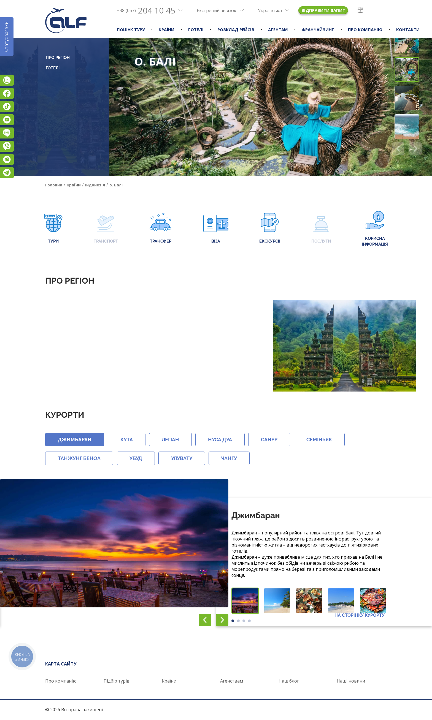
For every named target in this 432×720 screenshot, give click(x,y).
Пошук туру (131, 29)
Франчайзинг (318, 29)
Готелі (196, 29)
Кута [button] (126, 439)
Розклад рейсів (235, 29)
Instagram (7, 80)
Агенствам (231, 681)
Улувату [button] (181, 458)
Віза (215, 229)
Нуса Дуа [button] (220, 439)
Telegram (7, 172)
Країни (166, 29)
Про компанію (365, 29)
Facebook (7, 93)
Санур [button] (269, 439)
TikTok (7, 106)
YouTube (7, 119)
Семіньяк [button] (319, 439)
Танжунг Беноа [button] (79, 458)
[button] (415, 148)
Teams (7, 159)
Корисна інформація (375, 229)
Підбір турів (116, 681)
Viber (7, 146)
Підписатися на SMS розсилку (7, 132)
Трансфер (160, 229)
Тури (53, 229)
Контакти (408, 29)
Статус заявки (6, 36)
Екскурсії (269, 229)
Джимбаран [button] (74, 439)
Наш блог (289, 681)
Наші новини (351, 681)
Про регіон (58, 57)
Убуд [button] (135, 458)
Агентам (278, 29)
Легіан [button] (170, 439)
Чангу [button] (229, 458)
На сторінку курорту (359, 615)
